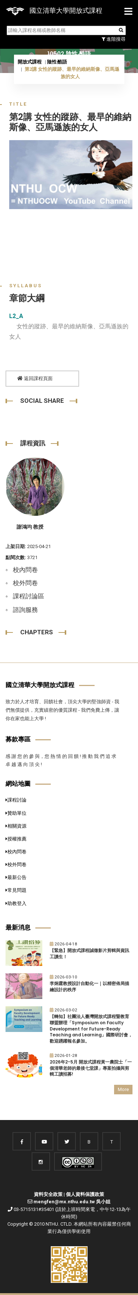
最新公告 (16, 877)
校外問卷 (25, 583)
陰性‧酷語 (57, 62)
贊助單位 (16, 813)
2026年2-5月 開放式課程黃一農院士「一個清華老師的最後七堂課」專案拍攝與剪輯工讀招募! (91, 1068)
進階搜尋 (113, 39)
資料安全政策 (48, 1194)
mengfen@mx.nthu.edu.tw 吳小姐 (71, 1201)
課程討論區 (28, 596)
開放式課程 (30, 62)
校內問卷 (25, 569)
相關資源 (16, 826)
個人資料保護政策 (85, 1194)
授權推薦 (16, 839)
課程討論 (16, 800)
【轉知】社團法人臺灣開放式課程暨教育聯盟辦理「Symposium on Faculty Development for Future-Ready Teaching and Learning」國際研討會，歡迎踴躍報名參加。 (91, 1029)
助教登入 (16, 903)
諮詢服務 (25, 609)
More (123, 1089)
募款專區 (18, 739)
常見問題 (16, 890)
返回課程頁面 (35, 378)
